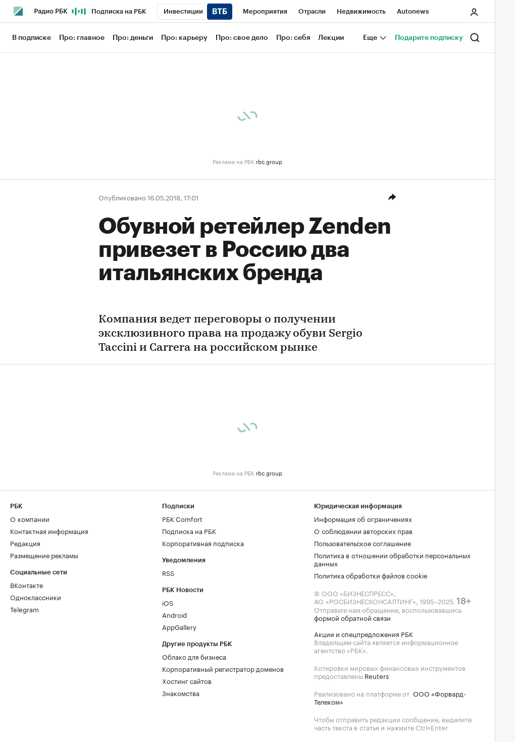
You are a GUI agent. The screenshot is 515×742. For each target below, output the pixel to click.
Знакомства (180, 692)
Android (174, 614)
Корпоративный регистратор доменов (223, 668)
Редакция (25, 543)
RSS (168, 572)
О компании (29, 518)
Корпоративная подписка (203, 543)
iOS (167, 602)
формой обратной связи (352, 617)
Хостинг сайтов (187, 680)
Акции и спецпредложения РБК (363, 633)
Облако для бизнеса (194, 656)
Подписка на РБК (189, 530)
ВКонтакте (26, 584)
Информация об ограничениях (363, 518)
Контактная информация (49, 530)
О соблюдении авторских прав (363, 530)
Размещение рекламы (44, 555)
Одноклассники (35, 597)
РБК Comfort (182, 518)
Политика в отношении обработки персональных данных (392, 559)
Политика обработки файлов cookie (371, 575)
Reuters (377, 675)
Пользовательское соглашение (362, 543)
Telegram (24, 609)
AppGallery (179, 626)
